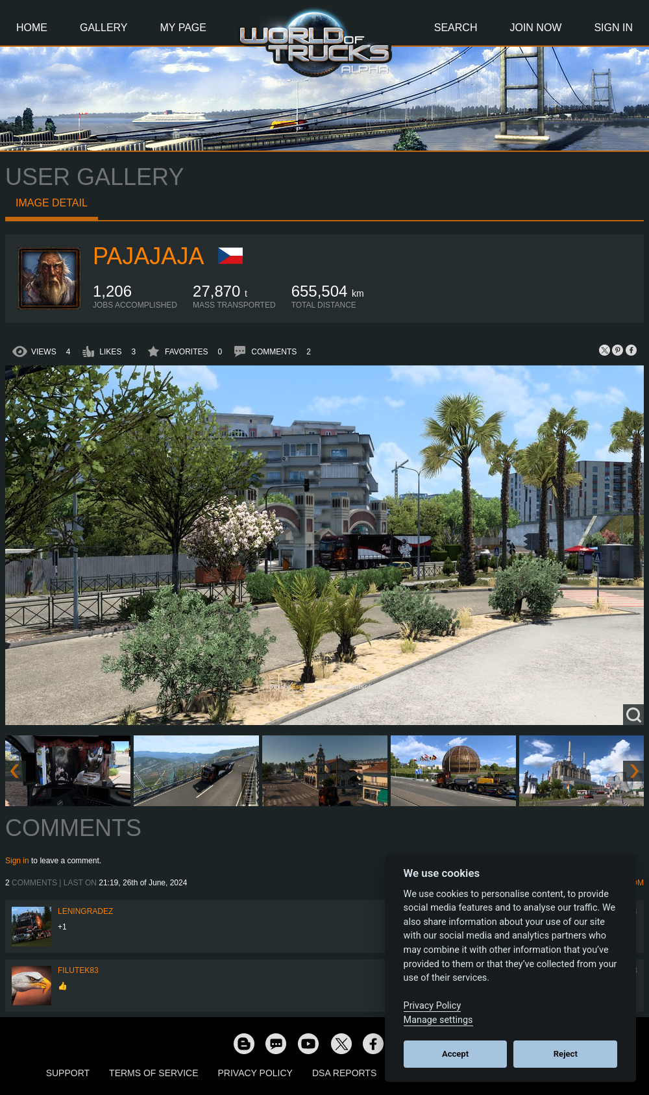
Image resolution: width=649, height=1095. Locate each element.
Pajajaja (148, 256)
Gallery (104, 27)
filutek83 (78, 970)
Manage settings (438, 1020)
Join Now (535, 27)
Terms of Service (153, 1073)
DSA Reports (344, 1073)
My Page (183, 27)
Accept (455, 1054)
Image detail (52, 202)
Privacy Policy (255, 1073)
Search (456, 27)
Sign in (17, 860)
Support (68, 1073)
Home (31, 27)
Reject (566, 1054)
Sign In (613, 27)
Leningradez (85, 911)
